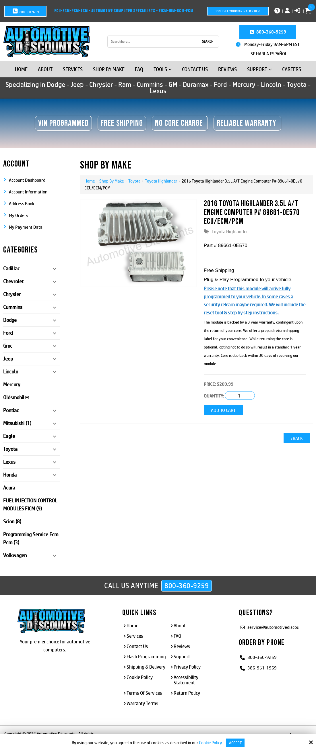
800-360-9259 (25, 11)
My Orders (18, 215)
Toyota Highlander (161, 181)
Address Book (21, 203)
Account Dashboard (27, 180)
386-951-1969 (262, 667)
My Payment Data (25, 227)
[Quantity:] (239, 396)
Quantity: (214, 396)
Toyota (134, 181)
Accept (235, 742)
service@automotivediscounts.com (280, 627)
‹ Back (297, 437)
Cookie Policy (209, 742)
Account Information (28, 192)
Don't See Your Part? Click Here (238, 11)
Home (89, 181)
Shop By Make (111, 181)
